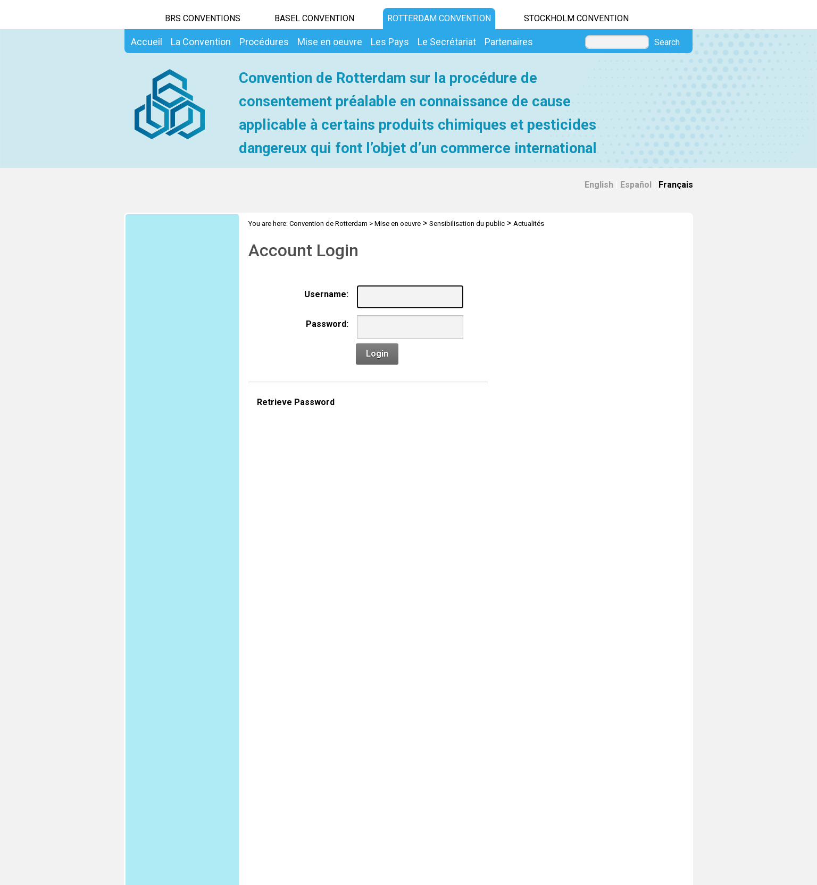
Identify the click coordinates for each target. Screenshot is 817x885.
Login (377, 354)
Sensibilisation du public (467, 223)
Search (667, 42)
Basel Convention (314, 18)
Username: (326, 294)
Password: (327, 324)
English (599, 185)
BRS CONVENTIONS (202, 18)
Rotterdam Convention (439, 18)
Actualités (528, 223)
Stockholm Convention (576, 18)
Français (675, 185)
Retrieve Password (296, 402)
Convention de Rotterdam (328, 223)
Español (636, 185)
